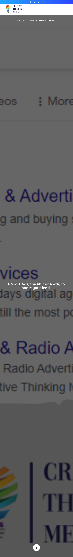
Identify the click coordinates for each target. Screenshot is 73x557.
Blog (24, 20)
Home (18, 20)
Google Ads (32, 20)
